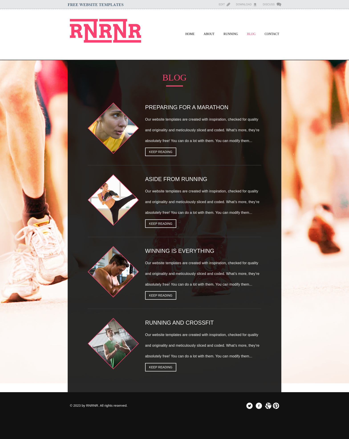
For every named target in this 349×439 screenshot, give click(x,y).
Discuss (269, 4)
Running (230, 34)
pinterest (276, 406)
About (209, 34)
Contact (272, 34)
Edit (222, 4)
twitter (249, 406)
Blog (251, 34)
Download (244, 4)
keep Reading (160, 152)
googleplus (268, 406)
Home (190, 34)
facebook (259, 406)
